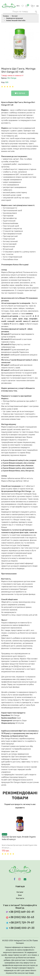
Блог (20, 895)
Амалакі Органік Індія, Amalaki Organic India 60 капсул (19, 838)
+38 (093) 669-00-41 (20, 911)
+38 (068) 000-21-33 (20, 927)
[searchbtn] (36, 11)
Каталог (15, 16)
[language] (18, 5)
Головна (6, 16)
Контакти (20, 898)
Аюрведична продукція (14, 18)
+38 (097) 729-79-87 (20, 922)
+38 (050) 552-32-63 (20, 917)
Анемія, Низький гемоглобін (15, 20)
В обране (20, 93)
